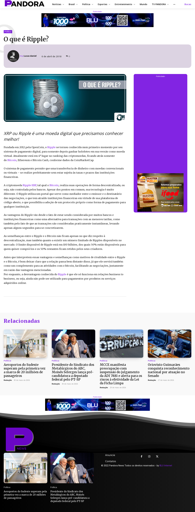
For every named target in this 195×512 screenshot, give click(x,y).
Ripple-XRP (29, 185)
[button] (188, 4)
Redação (8, 380)
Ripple (51, 147)
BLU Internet (166, 465)
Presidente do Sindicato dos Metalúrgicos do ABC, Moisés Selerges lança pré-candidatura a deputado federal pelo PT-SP (73, 372)
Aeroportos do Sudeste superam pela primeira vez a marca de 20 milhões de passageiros (24, 370)
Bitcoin (11, 160)
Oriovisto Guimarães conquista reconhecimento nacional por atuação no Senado (168, 370)
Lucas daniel (30, 56)
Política (8, 31)
